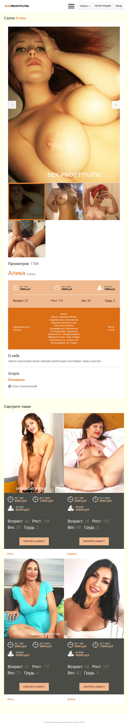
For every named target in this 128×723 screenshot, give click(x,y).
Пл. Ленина (68, 340)
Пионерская (55, 340)
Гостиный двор (57, 331)
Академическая (57, 320)
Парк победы (73, 337)
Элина (71, 693)
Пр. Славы (71, 343)
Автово (54, 317)
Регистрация (103, 6)
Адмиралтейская (68, 317)
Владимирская (57, 328)
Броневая (56, 322)
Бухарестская (69, 322)
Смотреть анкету (34, 541)
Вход (119, 6)
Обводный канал (56, 337)
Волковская (72, 328)
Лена (10, 693)
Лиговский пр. (55, 334)
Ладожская (72, 331)
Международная (71, 334)
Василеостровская (63, 325)
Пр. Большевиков (65, 341)
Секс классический (24, 386)
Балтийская (72, 320)
